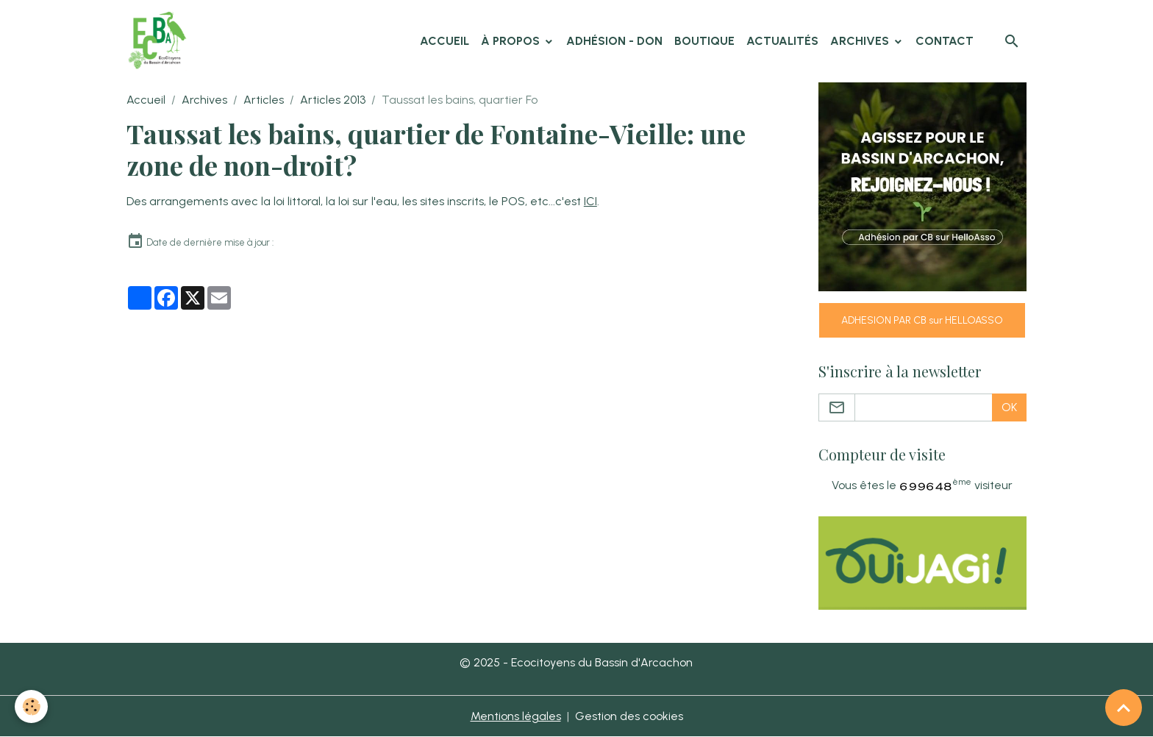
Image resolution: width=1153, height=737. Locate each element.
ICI (590, 201)
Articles (263, 100)
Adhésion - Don (614, 41)
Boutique (704, 41)
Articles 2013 (332, 100)
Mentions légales (516, 716)
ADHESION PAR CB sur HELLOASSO (922, 320)
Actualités (782, 41)
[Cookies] (31, 706)
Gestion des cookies (629, 716)
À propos (512, 41)
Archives (861, 41)
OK (1009, 407)
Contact (944, 41)
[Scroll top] (1123, 707)
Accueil (444, 41)
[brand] (159, 41)
